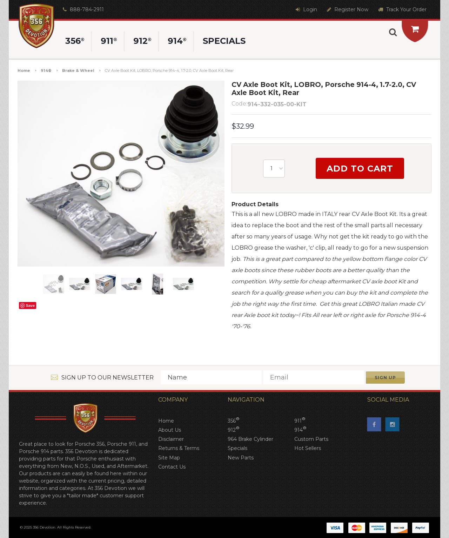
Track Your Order (401, 9)
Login (305, 9)
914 (300, 429)
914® (46, 70)
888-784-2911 (82, 9)
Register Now (346, 9)
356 (234, 420)
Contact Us (172, 467)
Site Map (169, 458)
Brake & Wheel (78, 70)
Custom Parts (311, 439)
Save (30, 305)
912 (234, 429)
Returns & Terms (178, 448)
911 (300, 420)
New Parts (241, 458)
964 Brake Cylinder (250, 439)
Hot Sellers (307, 448)
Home (24, 70)
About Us (169, 430)
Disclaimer (171, 439)
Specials (237, 448)
